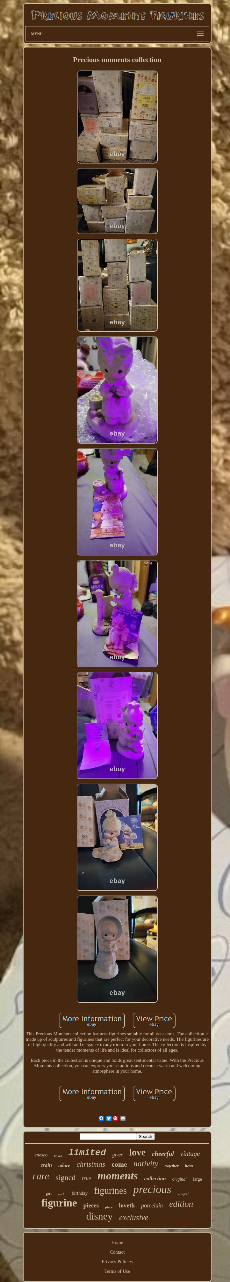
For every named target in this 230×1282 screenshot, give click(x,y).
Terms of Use (117, 1271)
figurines (110, 1190)
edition (181, 1204)
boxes (58, 1156)
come (119, 1164)
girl (49, 1193)
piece (108, 1207)
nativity (145, 1163)
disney (99, 1216)
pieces (91, 1205)
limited (87, 1153)
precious (152, 1189)
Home (117, 1242)
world (61, 1194)
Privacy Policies (117, 1261)
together (172, 1165)
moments (117, 1176)
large (197, 1179)
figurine (59, 1203)
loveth (127, 1205)
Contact (117, 1252)
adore (64, 1165)
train (46, 1165)
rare (40, 1176)
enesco (40, 1154)
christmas (90, 1164)
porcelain (152, 1205)
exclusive (133, 1217)
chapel (183, 1193)
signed (66, 1177)
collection (155, 1179)
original (179, 1179)
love (137, 1152)
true (86, 1178)
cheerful (163, 1153)
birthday (80, 1193)
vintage (190, 1153)
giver (117, 1154)
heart (189, 1166)
